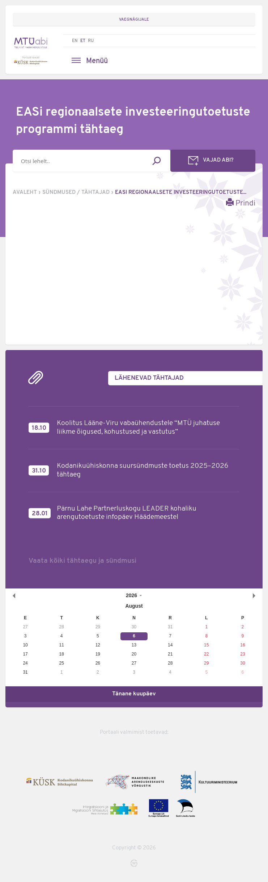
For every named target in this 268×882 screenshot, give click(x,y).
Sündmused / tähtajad (76, 192)
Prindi (240, 202)
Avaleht (25, 192)
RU (91, 41)
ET (82, 41)
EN (75, 41)
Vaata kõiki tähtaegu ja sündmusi (82, 561)
